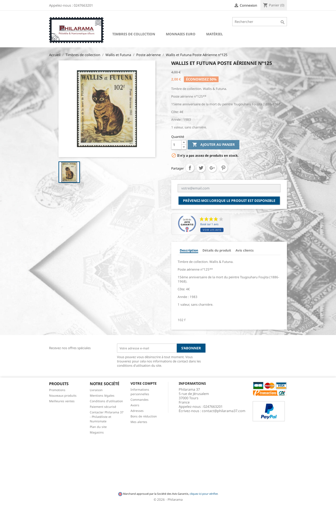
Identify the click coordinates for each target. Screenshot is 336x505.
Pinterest (223, 168)
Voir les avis (212, 229)
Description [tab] (189, 250)
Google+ (212, 168)
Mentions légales (102, 395)
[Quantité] (176, 144)
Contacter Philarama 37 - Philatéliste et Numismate (106, 416)
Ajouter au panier (213, 144)
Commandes (139, 400)
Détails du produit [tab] (216, 250)
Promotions (57, 390)
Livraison (96, 390)
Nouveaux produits (62, 395)
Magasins (97, 432)
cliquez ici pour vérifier (204, 494)
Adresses (137, 411)
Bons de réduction (143, 416)
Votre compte (143, 383)
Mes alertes (138, 422)
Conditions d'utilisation (106, 401)
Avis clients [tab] (245, 250)
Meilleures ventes (62, 401)
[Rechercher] (259, 21)
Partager (190, 168)
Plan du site (98, 427)
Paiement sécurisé (103, 407)
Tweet (201, 168)
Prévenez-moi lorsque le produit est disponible (229, 200)
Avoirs (134, 405)
